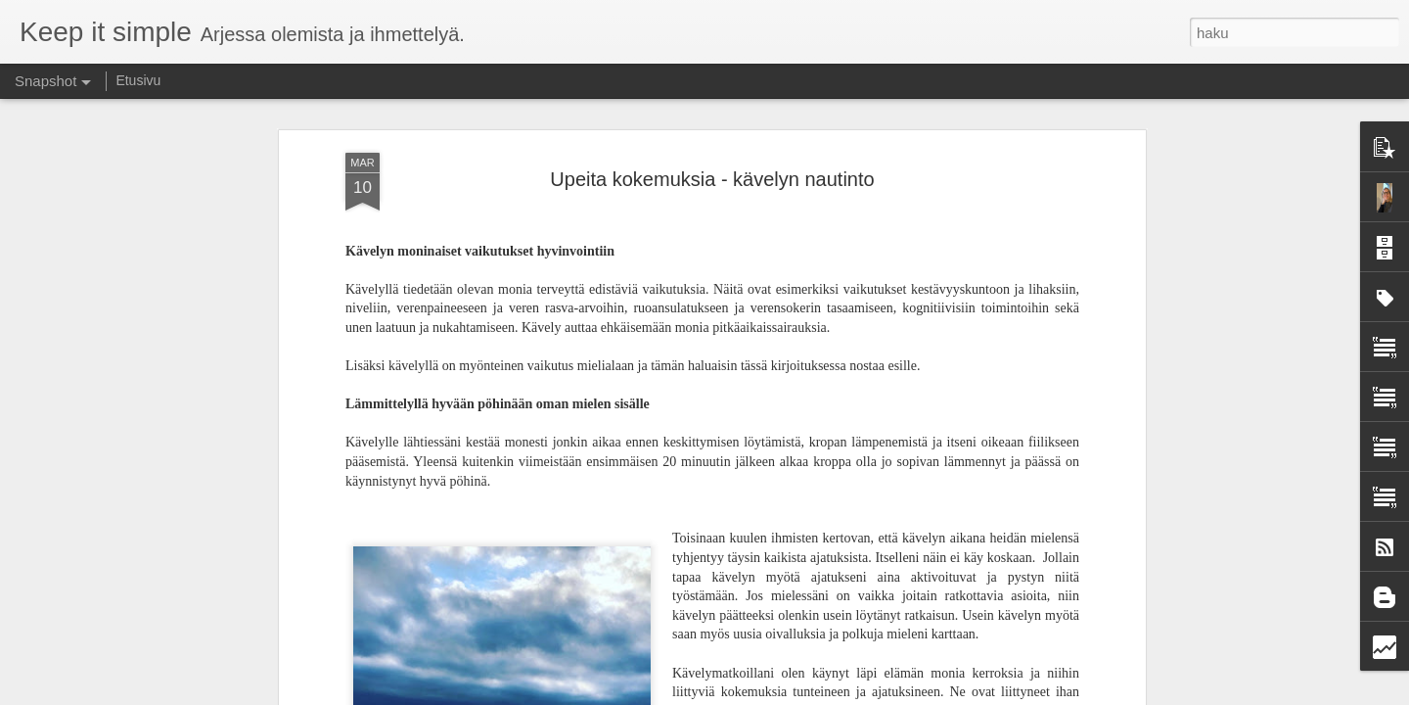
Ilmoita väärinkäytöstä (900, 694)
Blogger (823, 694)
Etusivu (137, 80)
